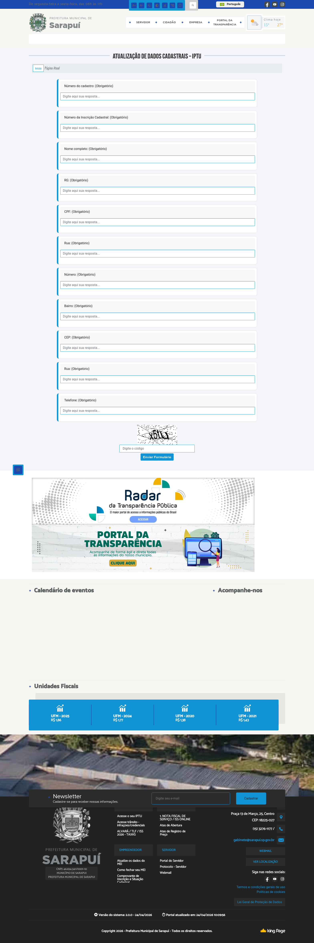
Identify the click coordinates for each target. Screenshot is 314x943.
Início (38, 68)
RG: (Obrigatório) (76, 180)
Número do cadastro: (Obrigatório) (88, 86)
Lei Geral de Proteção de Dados (259, 902)
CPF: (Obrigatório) (77, 212)
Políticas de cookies (271, 892)
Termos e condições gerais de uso (261, 887)
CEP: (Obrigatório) (77, 337)
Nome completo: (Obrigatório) (85, 149)
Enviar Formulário (157, 457)
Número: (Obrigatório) (80, 274)
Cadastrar (251, 798)
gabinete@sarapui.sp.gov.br (253, 840)
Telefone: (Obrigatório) (80, 400)
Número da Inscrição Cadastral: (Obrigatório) (96, 117)
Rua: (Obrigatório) (77, 243)
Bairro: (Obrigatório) (78, 306)
